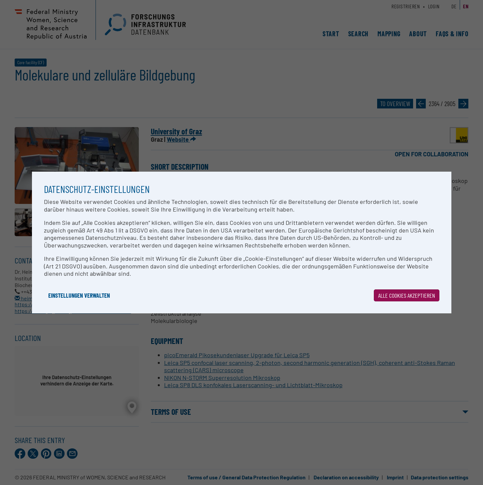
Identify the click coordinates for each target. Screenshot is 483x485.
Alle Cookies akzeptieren (406, 295)
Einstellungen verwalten (79, 295)
